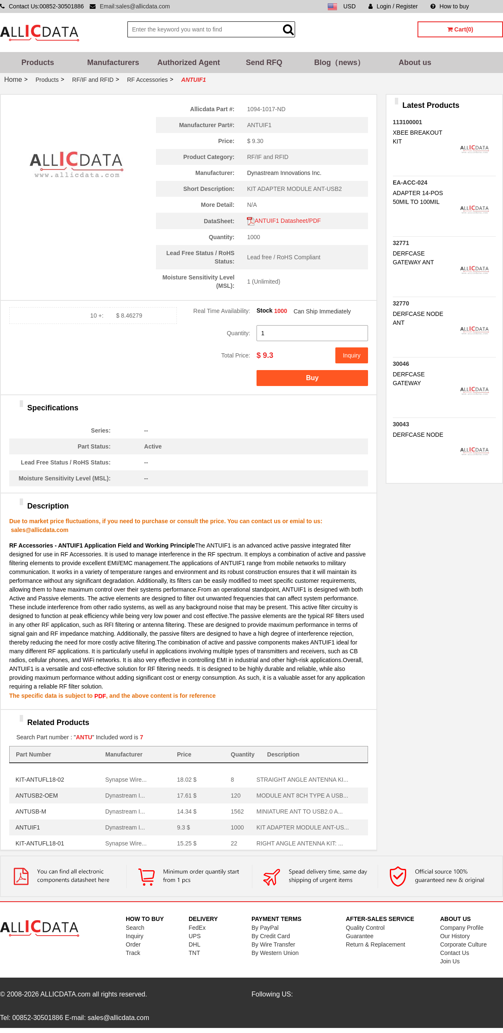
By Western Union (275, 953)
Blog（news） (339, 62)
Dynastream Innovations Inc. (284, 173)
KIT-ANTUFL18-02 (40, 779)
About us (415, 62)
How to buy (449, 6)
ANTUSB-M (31, 811)
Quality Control (365, 927)
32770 (401, 303)
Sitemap (492, 6)
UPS (195, 936)
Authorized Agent (188, 62)
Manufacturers (113, 62)
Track (133, 953)
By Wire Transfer (273, 944)
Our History (455, 936)
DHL (194, 944)
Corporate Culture (463, 944)
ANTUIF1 (28, 827)
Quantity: (238, 333)
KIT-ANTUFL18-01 (40, 843)
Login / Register (393, 6)
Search (135, 927)
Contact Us (454, 953)
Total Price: (235, 355)
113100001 (407, 122)
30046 (401, 363)
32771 (401, 243)
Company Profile (462, 927)
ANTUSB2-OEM (37, 795)
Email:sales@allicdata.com (135, 6)
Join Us (450, 961)
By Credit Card (271, 936)
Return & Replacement (375, 944)
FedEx (197, 927)
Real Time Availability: (221, 311)
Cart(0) (460, 29)
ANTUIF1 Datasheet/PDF (284, 220)
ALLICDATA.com (65, 994)
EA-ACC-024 (410, 182)
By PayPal (265, 927)
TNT (194, 953)
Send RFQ (264, 62)
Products (37, 62)
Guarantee (359, 936)
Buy (312, 377)
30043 (401, 424)
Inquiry (351, 355)
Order (133, 944)
